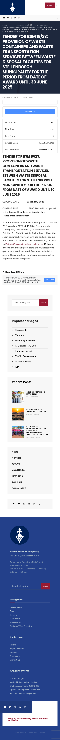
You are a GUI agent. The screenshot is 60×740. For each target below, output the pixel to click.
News (15, 452)
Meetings (17, 476)
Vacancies (18, 470)
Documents (21, 330)
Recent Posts (22, 382)
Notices (16, 458)
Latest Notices (23, 361)
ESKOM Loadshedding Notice (23, 693)
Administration (16, 622)
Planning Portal (23, 351)
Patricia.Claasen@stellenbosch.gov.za (24, 244)
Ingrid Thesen (28, 97)
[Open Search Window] (56, 18)
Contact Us (15, 660)
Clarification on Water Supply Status (36, 410)
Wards (42, 732)
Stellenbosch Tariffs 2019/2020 (24, 686)
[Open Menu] (57, 5)
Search (43, 302)
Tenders (19, 335)
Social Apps (19, 488)
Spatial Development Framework (25, 690)
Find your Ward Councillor (21, 626)
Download (30, 112)
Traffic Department (25, 356)
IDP (17, 366)
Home (4, 25)
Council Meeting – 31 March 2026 (36, 393)
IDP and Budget (17, 678)
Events (16, 464)
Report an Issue (17, 648)
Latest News (16, 607)
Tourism (17, 482)
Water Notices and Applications (24, 682)
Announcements (20, 732)
